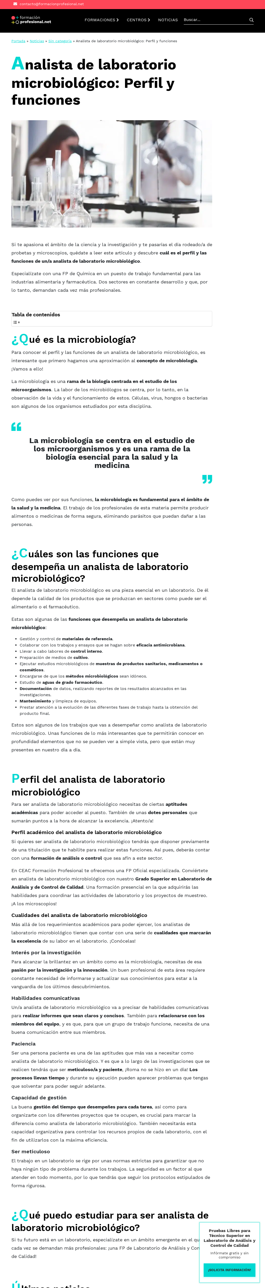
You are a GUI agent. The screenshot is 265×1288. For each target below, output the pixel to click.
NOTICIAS (168, 19)
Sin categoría (60, 41)
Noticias (37, 41)
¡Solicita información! (229, 1270)
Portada (18, 41)
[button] (31, 19)
